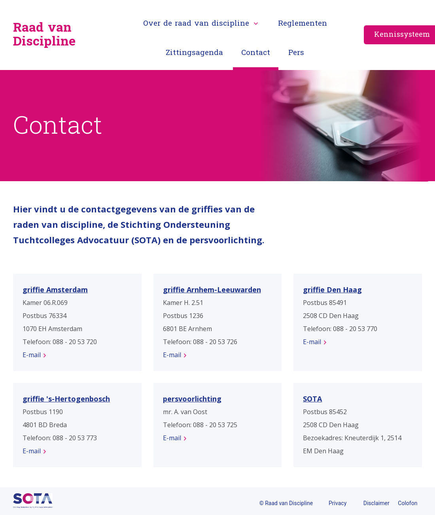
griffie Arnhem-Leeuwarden (212, 289)
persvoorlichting (192, 398)
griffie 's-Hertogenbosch (66, 398)
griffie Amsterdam (55, 289)
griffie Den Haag (332, 289)
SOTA (312, 398)
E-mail (32, 354)
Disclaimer (376, 503)
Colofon (407, 503)
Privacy (337, 503)
